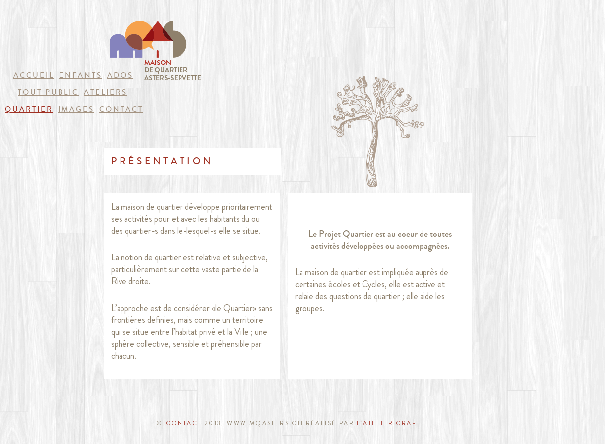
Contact (121, 109)
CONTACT (184, 423)
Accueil (33, 75)
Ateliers (105, 92)
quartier (29, 109)
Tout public (48, 92)
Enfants (80, 75)
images (76, 109)
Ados (120, 75)
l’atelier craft (387, 423)
